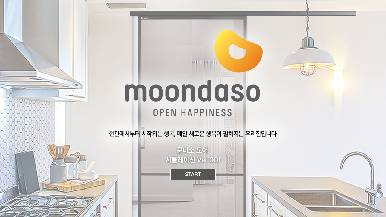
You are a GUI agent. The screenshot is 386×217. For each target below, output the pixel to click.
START (193, 174)
